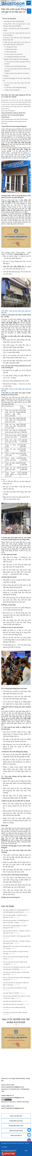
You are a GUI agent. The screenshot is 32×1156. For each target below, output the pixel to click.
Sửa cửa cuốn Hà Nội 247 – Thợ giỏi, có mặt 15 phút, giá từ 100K (16, 932)
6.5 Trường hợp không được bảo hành (14, 57)
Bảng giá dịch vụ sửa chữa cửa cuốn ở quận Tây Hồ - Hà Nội (17, 947)
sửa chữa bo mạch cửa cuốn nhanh (16, 1004)
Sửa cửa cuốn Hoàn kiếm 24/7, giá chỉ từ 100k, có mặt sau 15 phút (16, 997)
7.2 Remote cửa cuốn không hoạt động (15, 66)
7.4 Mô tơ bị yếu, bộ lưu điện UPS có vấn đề (16, 73)
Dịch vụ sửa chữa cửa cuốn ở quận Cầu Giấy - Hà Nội (16, 958)
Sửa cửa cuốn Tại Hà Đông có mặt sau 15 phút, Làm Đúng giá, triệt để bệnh (16, 968)
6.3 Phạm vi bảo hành (10, 52)
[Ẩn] (14, 18)
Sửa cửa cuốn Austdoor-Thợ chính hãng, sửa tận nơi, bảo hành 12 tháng (16, 921)
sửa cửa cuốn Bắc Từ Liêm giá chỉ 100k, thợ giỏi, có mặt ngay (15, 984)
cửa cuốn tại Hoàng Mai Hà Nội (15, 1001)
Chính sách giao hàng (16, 1130)
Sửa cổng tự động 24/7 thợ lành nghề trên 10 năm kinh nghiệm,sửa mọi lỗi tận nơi (16, 911)
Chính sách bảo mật (16, 1116)
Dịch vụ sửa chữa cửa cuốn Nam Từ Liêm (15, 989)
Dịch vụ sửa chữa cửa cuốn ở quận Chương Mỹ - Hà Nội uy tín (17, 979)
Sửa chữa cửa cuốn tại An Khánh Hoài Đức (15, 1014)
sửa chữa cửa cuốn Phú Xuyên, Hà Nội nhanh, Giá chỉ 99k (16, 973)
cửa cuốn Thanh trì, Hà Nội (14, 993)
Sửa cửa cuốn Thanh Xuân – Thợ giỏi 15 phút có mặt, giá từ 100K (16, 942)
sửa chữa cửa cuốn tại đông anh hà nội (14, 1008)
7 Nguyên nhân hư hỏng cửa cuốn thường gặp (15, 59)
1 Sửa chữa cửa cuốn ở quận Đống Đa (13, 21)
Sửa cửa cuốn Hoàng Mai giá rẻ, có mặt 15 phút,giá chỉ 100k (15, 927)
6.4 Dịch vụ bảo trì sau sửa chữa (13, 54)
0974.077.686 (9, 1154)
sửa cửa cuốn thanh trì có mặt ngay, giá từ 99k (16, 937)
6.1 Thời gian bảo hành (10, 47)
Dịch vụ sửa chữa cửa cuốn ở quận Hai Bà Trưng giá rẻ (15, 963)
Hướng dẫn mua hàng (16, 1121)
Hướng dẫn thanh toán (16, 1125)
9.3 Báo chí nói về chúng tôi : (12, 90)
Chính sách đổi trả (16, 1135)
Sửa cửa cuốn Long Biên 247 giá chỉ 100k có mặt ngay (16, 953)
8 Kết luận (6, 76)
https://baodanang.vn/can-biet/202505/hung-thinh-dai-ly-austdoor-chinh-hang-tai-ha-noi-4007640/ (14, 121)
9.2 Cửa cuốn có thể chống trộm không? (15, 87)
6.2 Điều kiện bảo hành (10, 49)
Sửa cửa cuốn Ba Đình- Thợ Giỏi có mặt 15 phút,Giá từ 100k (15, 916)
